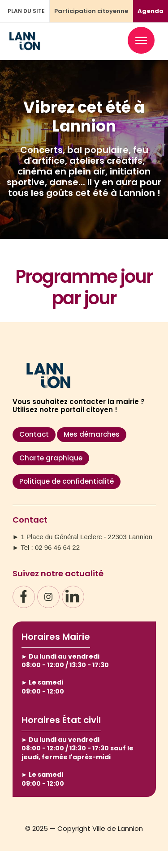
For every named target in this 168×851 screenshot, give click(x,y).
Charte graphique (50, 458)
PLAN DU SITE (26, 11)
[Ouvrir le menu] (141, 40)
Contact (34, 434)
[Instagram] (48, 597)
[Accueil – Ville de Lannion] (24, 46)
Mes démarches (92, 434)
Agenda (151, 11)
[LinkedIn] (73, 597)
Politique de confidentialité (66, 481)
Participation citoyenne (91, 11)
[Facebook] (24, 597)
